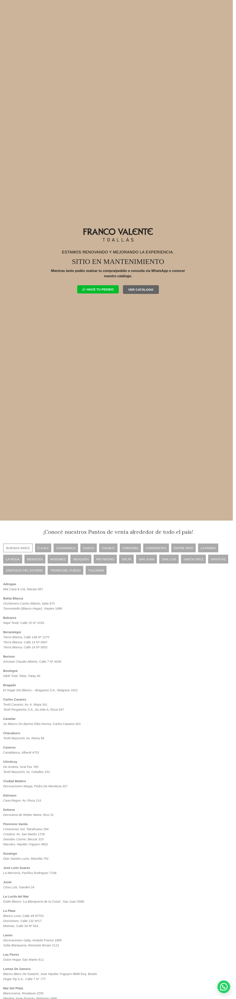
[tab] (18, 547)
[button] (223, 986)
